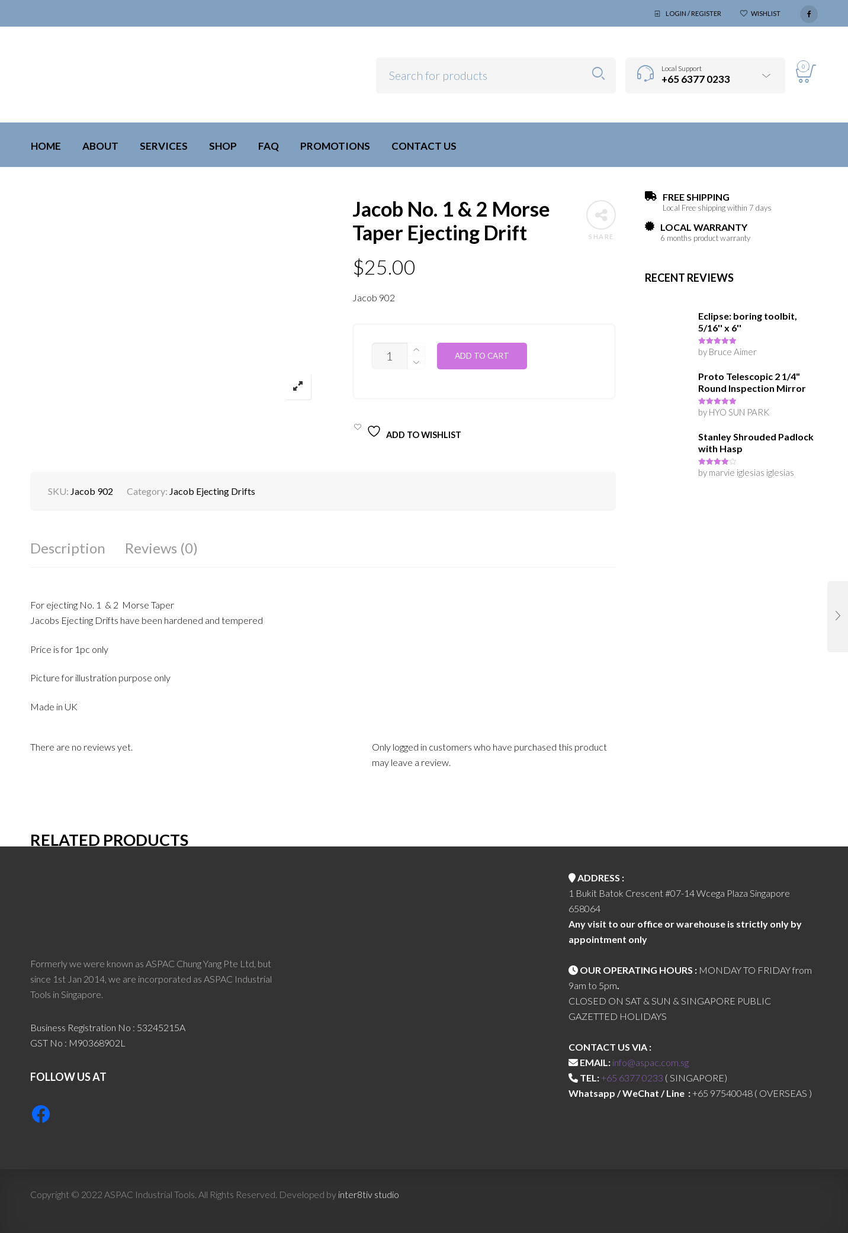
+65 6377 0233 (632, 1077)
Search (598, 73)
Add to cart (482, 355)
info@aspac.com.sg (650, 1062)
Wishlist (765, 13)
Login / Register (693, 13)
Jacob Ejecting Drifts (212, 491)
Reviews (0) (161, 547)
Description (67, 547)
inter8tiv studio (368, 1194)
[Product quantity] (389, 356)
